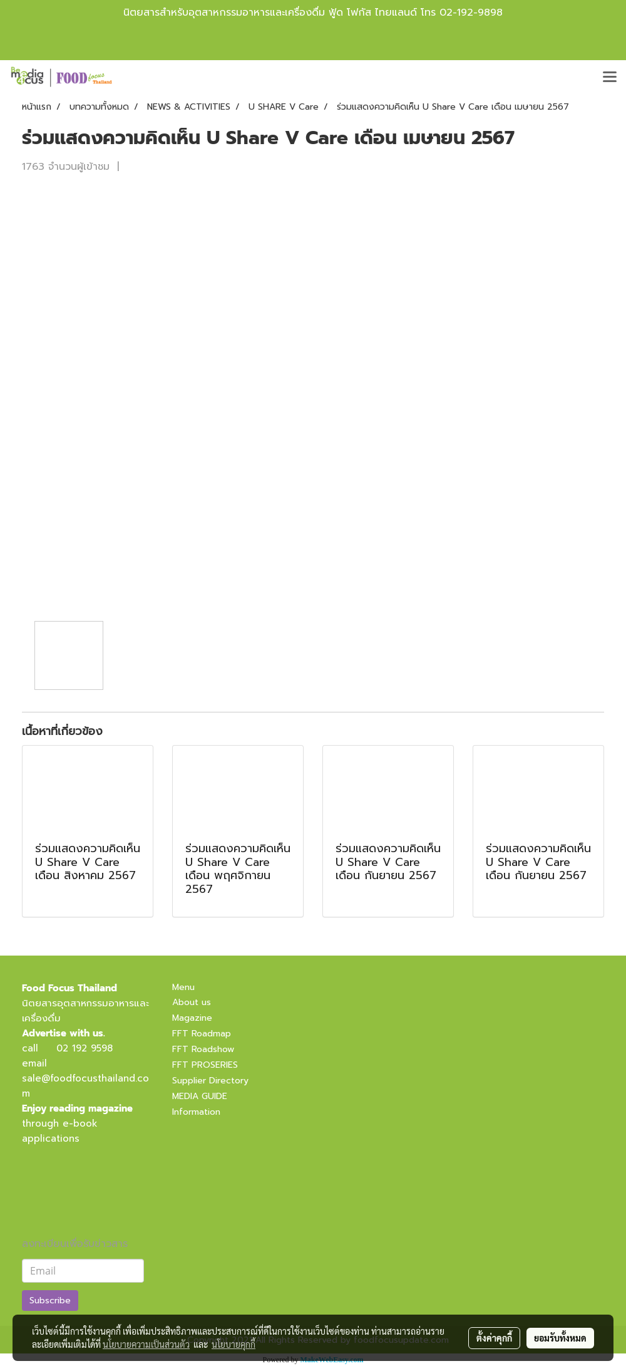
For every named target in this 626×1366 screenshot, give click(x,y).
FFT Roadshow (203, 1049)
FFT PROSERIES (205, 1064)
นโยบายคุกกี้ (233, 1344)
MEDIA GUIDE (199, 1096)
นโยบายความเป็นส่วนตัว (146, 1344)
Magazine (192, 1017)
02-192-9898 (471, 12)
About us (191, 1002)
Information (196, 1111)
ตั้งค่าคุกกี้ (494, 1337)
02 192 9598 (84, 1048)
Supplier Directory (210, 1080)
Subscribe (50, 1300)
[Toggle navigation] (609, 77)
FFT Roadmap (201, 1033)
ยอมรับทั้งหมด (560, 1337)
